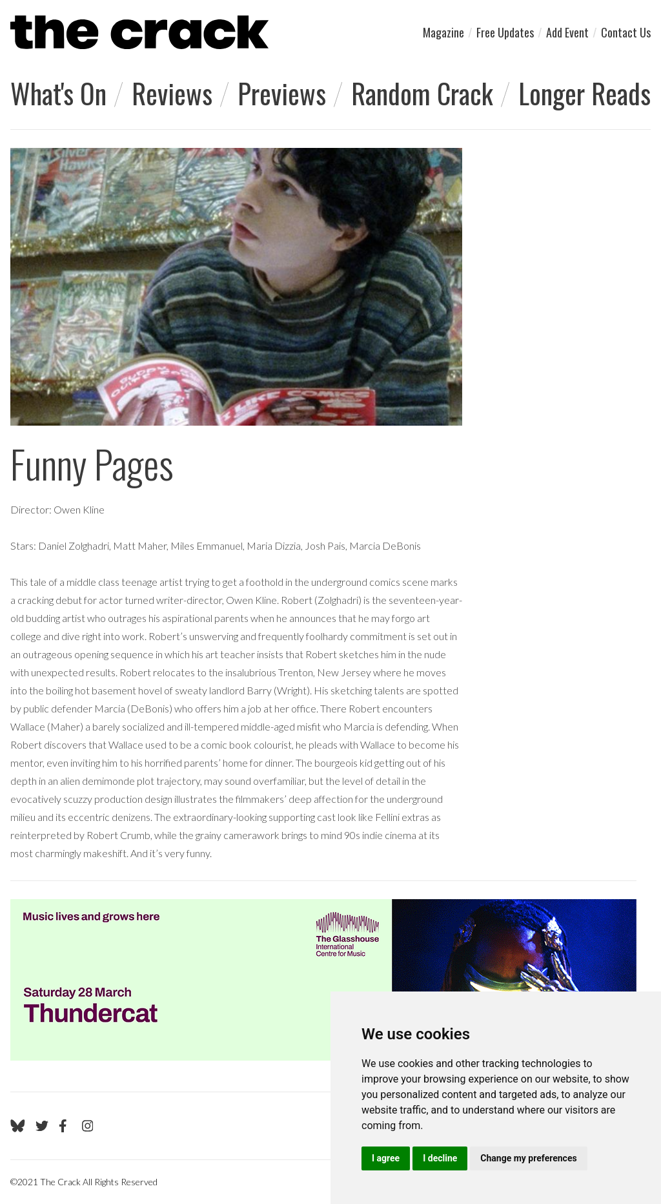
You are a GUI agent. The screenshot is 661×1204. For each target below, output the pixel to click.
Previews (282, 93)
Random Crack (422, 93)
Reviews (172, 93)
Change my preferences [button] (528, 1158)
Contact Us (626, 32)
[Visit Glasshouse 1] (323, 980)
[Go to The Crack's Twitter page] (42, 1125)
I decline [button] (440, 1158)
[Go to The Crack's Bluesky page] (17, 1125)
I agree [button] (386, 1158)
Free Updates (505, 32)
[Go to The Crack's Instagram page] (88, 1125)
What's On (58, 93)
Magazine (443, 32)
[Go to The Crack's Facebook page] (65, 1125)
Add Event (567, 32)
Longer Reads (584, 93)
